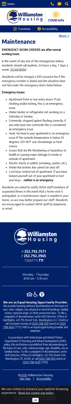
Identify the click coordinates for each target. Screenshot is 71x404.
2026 (23, 375)
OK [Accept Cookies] (35, 400)
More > (64, 36)
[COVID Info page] (54, 16)
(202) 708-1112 (40, 323)
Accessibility (43, 378)
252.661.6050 (18, 69)
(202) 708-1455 (31, 362)
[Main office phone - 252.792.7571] (52, 3)
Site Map (25, 378)
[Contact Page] (59, 4)
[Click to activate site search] (66, 4)
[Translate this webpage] (21, 29)
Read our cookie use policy (36, 393)
